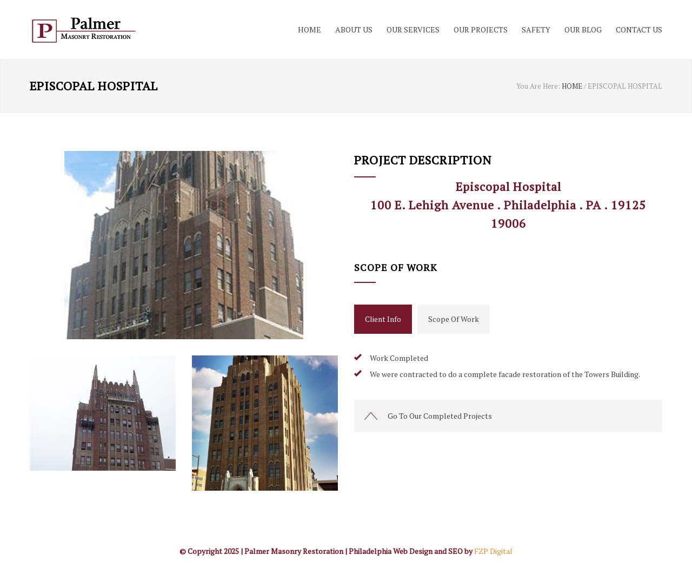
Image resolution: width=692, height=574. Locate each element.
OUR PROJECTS (481, 29)
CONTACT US (639, 29)
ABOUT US (353, 29)
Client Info (383, 319)
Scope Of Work (453, 319)
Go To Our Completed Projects (440, 416)
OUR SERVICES (413, 29)
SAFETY (536, 29)
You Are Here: (538, 86)
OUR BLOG (583, 29)
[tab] (383, 319)
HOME (309, 29)
